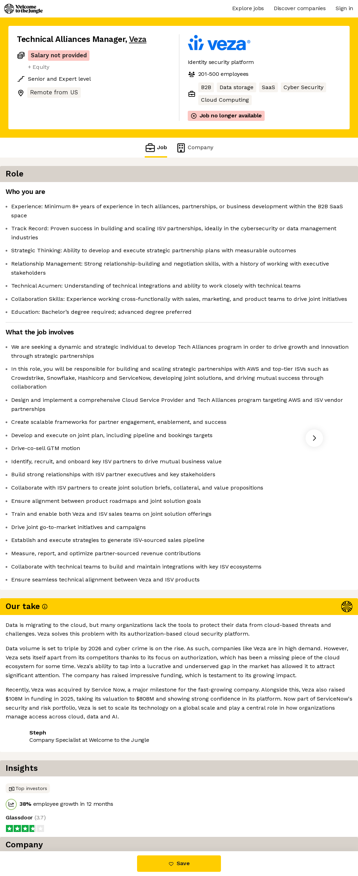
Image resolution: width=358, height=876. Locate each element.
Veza (137, 39)
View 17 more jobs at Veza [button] (101, 821)
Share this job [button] (36, 821)
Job (156, 147)
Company (194, 147)
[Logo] (23, 9)
